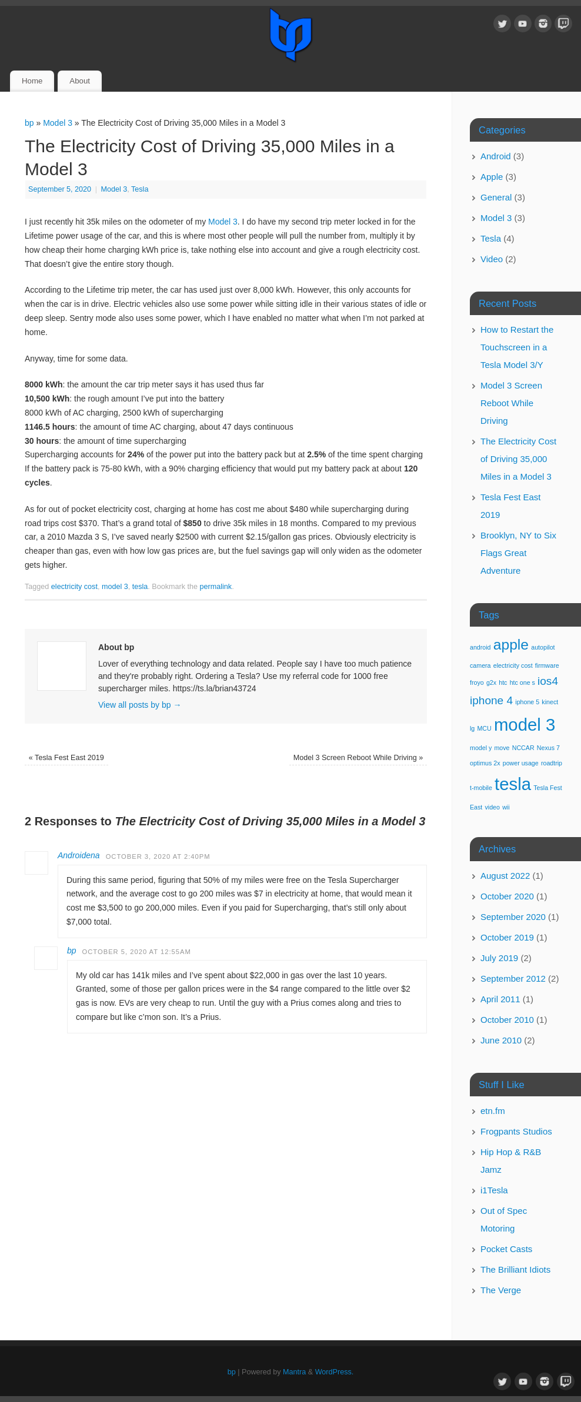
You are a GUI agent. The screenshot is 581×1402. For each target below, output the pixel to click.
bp (29, 123)
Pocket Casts (506, 1249)
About (79, 80)
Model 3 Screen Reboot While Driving (358, 758)
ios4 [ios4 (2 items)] (547, 681)
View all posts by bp (139, 705)
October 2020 (507, 896)
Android (495, 156)
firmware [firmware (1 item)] (547, 665)
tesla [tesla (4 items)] (513, 784)
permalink (216, 587)
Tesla (139, 189)
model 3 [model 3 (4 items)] (524, 724)
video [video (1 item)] (492, 807)
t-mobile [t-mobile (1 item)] (481, 787)
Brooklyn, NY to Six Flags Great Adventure (518, 552)
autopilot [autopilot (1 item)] (543, 647)
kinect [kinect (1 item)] (550, 701)
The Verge (500, 1290)
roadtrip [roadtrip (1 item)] (551, 763)
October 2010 (507, 1020)
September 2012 (513, 978)
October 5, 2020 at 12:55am (136, 951)
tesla (140, 587)
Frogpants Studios (516, 1131)
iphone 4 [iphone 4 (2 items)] (491, 700)
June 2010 (501, 1040)
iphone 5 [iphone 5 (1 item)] (527, 701)
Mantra (294, 1372)
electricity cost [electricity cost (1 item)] (513, 665)
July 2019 (499, 958)
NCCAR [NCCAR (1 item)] (523, 747)
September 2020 (513, 917)
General (496, 197)
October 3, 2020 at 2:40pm (158, 856)
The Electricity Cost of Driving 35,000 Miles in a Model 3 (518, 458)
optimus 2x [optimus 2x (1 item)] (485, 763)
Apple (491, 177)
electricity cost (74, 587)
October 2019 (507, 937)
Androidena (79, 855)
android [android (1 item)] (480, 647)
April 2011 (500, 999)
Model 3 (57, 123)
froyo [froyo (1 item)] (477, 682)
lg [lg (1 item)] (472, 728)
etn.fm (492, 1111)
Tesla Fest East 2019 (66, 758)
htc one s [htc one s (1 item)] (522, 682)
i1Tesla (494, 1190)
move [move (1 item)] (501, 747)
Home (32, 80)
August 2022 (505, 876)
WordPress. (334, 1372)
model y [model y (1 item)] (481, 747)
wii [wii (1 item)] (505, 807)
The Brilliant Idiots (515, 1269)
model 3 (115, 587)
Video (491, 259)
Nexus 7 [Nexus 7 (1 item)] (548, 747)
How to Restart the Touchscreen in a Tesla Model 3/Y (516, 347)
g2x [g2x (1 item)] (491, 682)
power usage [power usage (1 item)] (521, 763)
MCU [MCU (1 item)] (484, 728)
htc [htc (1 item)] (503, 682)
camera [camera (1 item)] (480, 665)
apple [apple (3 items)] (511, 645)
